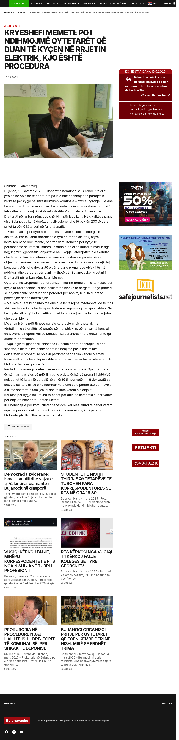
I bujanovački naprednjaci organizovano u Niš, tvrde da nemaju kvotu (148, 109)
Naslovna (9, 12)
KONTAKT (167, 703)
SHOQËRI (16, 26)
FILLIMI (22, 12)
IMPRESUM (9, 703)
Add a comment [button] (20, 426)
